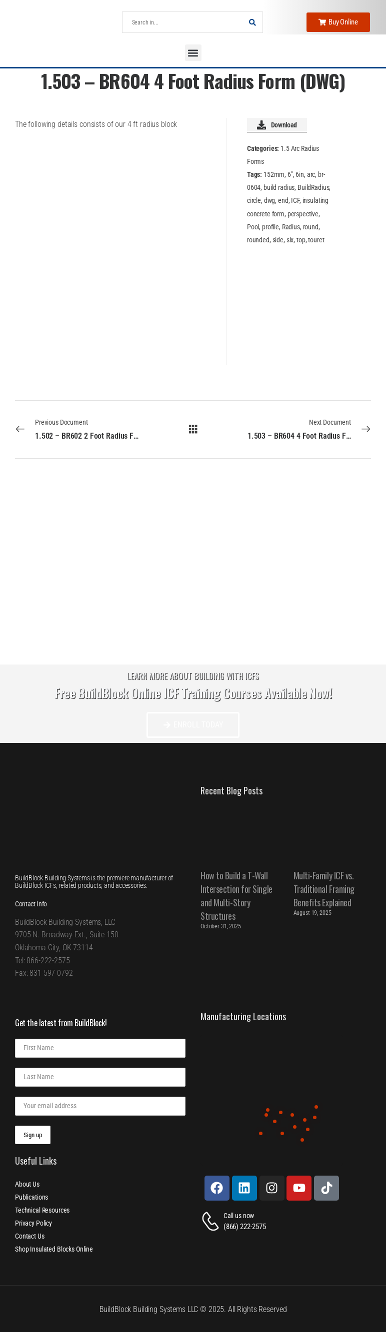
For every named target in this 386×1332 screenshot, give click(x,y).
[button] (193, 52)
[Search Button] (252, 22)
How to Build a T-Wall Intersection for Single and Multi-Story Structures (236, 895)
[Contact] (212, 1221)
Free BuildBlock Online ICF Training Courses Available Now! (193, 692)
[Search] (182, 22)
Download (277, 124)
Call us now (239, 1216)
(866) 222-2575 (245, 1226)
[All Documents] (193, 429)
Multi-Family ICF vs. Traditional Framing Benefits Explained (324, 889)
